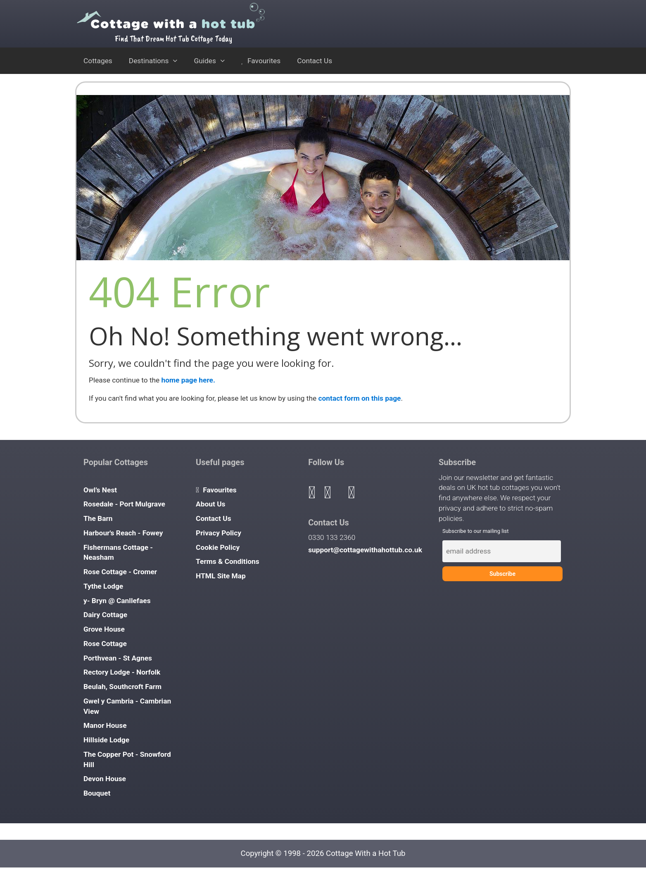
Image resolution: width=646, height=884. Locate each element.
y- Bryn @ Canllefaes (117, 600)
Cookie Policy (218, 547)
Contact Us (314, 61)
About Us (210, 504)
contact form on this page (359, 398)
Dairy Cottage (105, 615)
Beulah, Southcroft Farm (122, 686)
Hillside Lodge (106, 740)
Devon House (104, 779)
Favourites (260, 61)
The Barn (98, 518)
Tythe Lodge (103, 586)
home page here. (188, 380)
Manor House (105, 725)
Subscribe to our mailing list (475, 531)
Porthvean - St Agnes (117, 658)
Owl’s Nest (100, 490)
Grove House (104, 629)
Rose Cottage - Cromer (120, 572)
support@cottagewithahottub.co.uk (365, 550)
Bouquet (96, 793)
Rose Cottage (105, 643)
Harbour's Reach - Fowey (123, 533)
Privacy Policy (218, 533)
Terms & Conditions (227, 561)
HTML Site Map (221, 576)
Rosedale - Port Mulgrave (124, 504)
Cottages (97, 61)
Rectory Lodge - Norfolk (121, 672)
